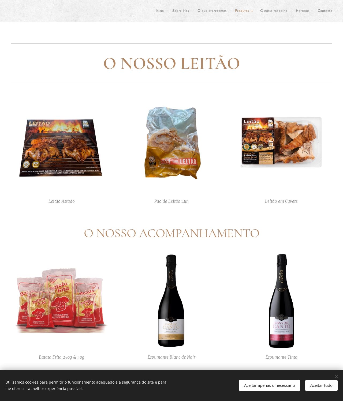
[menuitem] (88, 11)
